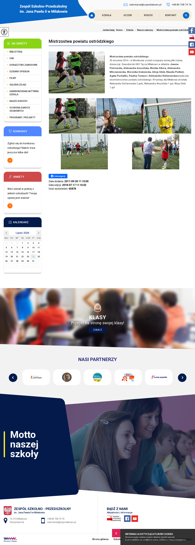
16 (28, 252)
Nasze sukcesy (143, 30)
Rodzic (148, 15)
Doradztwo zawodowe (23, 65)
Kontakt (170, 15)
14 (17, 252)
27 (12, 261)
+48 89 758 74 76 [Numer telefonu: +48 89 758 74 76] (56, 519)
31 (33, 261)
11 (39, 247)
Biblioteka (15, 51)
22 (22, 256)
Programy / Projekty (22, 117)
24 (33, 256)
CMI (11, 58)
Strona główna (92, 15)
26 (6, 261)
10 (33, 247)
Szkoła (106, 15)
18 (39, 252)
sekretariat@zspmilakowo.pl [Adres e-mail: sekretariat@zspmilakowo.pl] (61, 522)
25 (39, 256)
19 (6, 256)
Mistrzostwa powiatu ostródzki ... (172, 30)
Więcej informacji (10, 160)
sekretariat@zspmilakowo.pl (142, 4)
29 (22, 261)
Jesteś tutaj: (109, 30)
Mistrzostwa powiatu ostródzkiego (81, 41)
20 (12, 256)
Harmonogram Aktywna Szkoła (24, 93)
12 (6, 252)
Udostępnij (58, 176)
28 (17, 261)
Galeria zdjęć (17, 84)
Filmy (12, 78)
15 (22, 252)
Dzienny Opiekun (19, 71)
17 (33, 252)
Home (119, 30)
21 (17, 256)
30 (28, 261)
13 (12, 252)
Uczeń (128, 15)
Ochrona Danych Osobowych (19, 109)
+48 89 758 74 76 (178, 4)
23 (28, 256)
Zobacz (97, 330)
